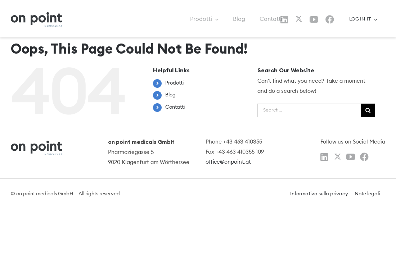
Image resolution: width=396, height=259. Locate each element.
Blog (170, 94)
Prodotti (174, 83)
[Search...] (309, 110)
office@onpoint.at (228, 162)
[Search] (368, 110)
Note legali (367, 193)
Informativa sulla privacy (319, 193)
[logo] (36, 15)
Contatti (175, 107)
